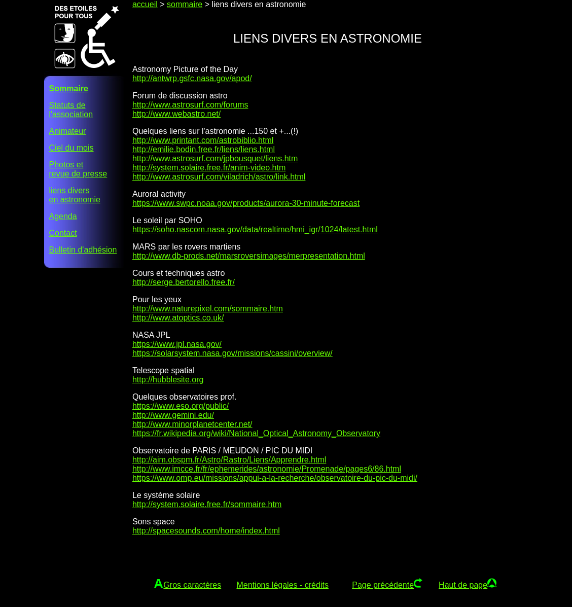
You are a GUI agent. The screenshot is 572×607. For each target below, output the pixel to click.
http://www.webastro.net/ (176, 114)
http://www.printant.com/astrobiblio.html (202, 140)
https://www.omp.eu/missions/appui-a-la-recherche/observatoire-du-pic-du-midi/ (274, 478)
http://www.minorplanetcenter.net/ (192, 424)
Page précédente (383, 585)
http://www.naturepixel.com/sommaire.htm (207, 308)
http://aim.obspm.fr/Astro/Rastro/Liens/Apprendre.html (229, 459)
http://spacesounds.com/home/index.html (206, 530)
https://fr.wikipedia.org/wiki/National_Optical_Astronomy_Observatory (256, 433)
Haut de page (463, 585)
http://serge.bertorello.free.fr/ (183, 282)
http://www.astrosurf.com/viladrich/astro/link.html (218, 176)
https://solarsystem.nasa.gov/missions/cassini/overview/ (232, 353)
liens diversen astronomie (74, 195)
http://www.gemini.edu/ (173, 415)
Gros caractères (192, 585)
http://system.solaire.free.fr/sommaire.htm (206, 504)
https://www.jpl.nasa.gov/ (177, 344)
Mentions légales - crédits (283, 585)
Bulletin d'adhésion (83, 249)
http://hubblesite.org (168, 379)
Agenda (63, 216)
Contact (63, 233)
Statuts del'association (71, 110)
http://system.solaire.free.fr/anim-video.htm (208, 167)
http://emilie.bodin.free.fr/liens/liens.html (203, 149)
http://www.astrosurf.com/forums (190, 104)
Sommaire (68, 88)
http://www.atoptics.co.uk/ (178, 317)
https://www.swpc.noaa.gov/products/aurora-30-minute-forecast (246, 203)
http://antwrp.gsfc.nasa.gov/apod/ (192, 78)
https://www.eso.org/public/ (180, 406)
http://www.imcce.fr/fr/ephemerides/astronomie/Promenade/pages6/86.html (266, 469)
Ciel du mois (71, 148)
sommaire (184, 4)
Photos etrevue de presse (78, 169)
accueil (145, 4)
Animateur (67, 131)
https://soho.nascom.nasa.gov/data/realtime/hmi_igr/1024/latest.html (255, 229)
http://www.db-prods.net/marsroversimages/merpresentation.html (248, 256)
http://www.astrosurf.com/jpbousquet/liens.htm (215, 158)
